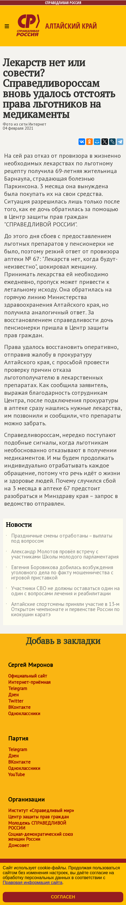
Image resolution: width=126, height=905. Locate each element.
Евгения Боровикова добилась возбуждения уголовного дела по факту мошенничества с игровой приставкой (59, 573)
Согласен (63, 897)
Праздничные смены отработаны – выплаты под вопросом (59, 538)
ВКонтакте (19, 707)
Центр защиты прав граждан (38, 816)
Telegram (17, 688)
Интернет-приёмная (29, 682)
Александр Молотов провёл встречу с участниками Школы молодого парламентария (62, 554)
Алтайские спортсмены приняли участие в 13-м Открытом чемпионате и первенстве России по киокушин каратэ (63, 610)
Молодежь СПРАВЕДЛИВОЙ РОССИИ (37, 825)
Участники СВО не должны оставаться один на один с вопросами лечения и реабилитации (63, 591)
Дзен (13, 694)
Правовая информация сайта (32, 882)
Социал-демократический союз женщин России (40, 837)
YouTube (16, 774)
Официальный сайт (27, 675)
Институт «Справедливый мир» (41, 810)
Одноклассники (24, 713)
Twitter (15, 701)
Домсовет (18, 845)
